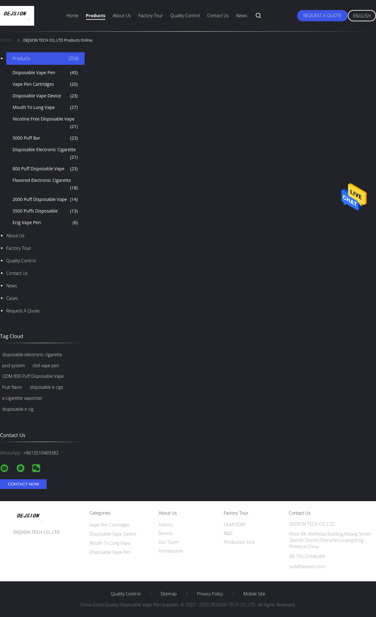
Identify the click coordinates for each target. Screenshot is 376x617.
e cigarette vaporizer (22, 398)
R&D (228, 533)
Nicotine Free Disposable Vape (45, 123)
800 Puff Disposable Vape (45, 168)
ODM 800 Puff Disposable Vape (33, 376)
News (241, 15)
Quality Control (185, 15)
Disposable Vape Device (45, 96)
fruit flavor (12, 387)
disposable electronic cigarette (32, 354)
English (362, 16)
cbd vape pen (46, 365)
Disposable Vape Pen (45, 72)
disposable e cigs (46, 387)
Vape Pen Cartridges (45, 84)
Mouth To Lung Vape (45, 107)
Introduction (171, 551)
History (166, 524)
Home (72, 15)
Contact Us (218, 15)
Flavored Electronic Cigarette (45, 184)
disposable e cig (18, 409)
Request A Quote (322, 15)
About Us (121, 15)
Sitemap (169, 594)
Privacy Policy (210, 594)
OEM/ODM (234, 524)
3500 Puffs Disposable (45, 211)
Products (95, 15)
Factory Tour (150, 15)
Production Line (239, 542)
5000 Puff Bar (45, 138)
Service (166, 533)
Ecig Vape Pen (45, 222)
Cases (12, 298)
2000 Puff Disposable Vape (45, 199)
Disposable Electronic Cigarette (45, 154)
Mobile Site (254, 594)
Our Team (168, 542)
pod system (13, 365)
